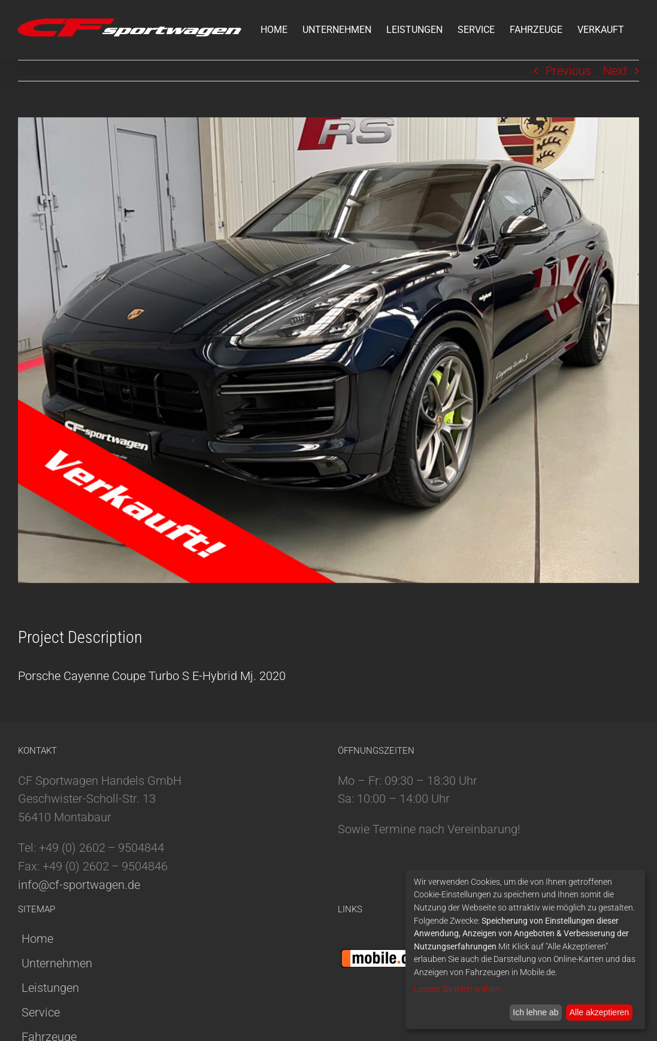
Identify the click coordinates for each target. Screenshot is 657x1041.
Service (41, 1012)
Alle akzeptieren (599, 1012)
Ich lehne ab (535, 1012)
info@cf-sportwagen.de (79, 885)
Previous (568, 70)
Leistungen (50, 988)
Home (37, 938)
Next (615, 70)
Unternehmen (57, 963)
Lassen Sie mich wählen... (460, 989)
